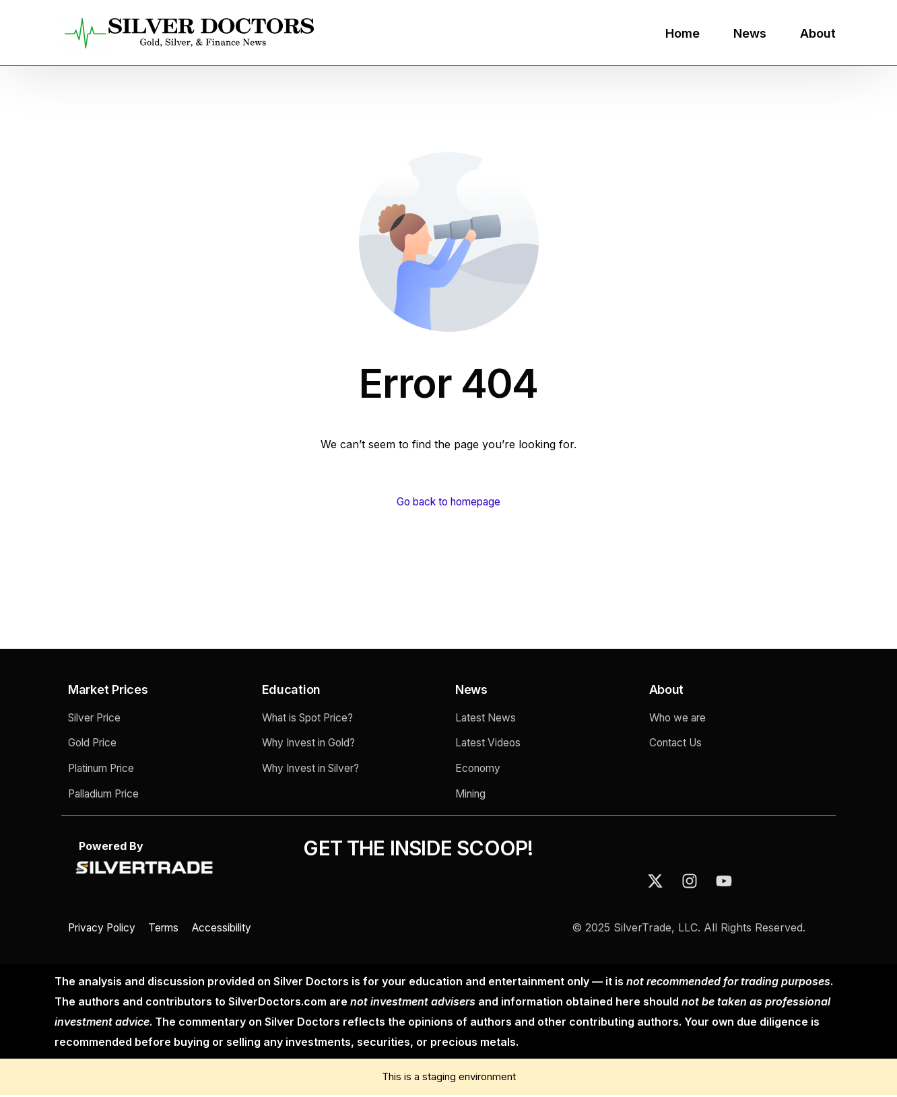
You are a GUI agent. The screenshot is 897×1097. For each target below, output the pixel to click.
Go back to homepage (449, 502)
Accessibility (231, 929)
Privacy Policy (106, 929)
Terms (170, 929)
